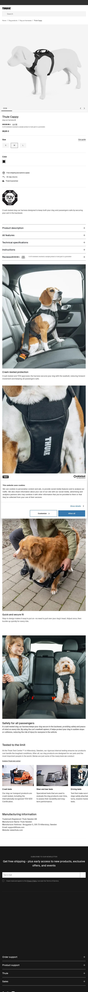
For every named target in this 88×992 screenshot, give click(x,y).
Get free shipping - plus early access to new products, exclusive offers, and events (44, 863)
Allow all (71, 513)
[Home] (16, 8)
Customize (43, 513)
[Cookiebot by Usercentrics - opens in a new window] (75, 477)
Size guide (82, 139)
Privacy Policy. (32, 881)
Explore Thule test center (11, 761)
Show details (75, 506)
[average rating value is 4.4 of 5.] (8, 124)
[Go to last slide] (80, 108)
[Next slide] (84, 108)
